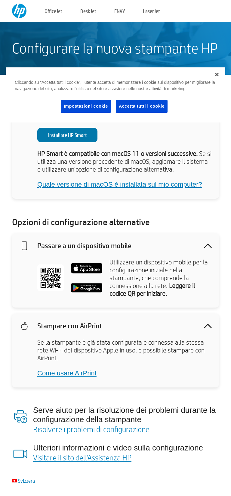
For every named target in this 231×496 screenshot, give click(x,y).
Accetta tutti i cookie (142, 106)
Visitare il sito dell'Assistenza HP (82, 457)
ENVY (119, 11)
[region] (115, 95)
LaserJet (151, 11)
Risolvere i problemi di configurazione (91, 429)
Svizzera (26, 480)
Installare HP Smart (67, 134)
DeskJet (88, 11)
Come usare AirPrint (67, 373)
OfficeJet (53, 11)
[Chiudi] (216, 74)
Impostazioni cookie (86, 106)
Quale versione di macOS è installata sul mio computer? (119, 184)
